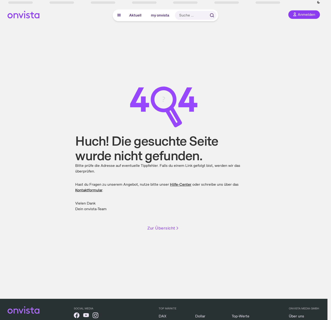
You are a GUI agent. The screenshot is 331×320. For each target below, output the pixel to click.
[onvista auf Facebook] (76, 316)
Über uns (296, 316)
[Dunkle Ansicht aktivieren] (318, 2)
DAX (162, 316)
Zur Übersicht (163, 228)
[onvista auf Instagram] (95, 316)
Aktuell (135, 15)
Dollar (200, 316)
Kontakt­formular (88, 190)
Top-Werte (240, 316)
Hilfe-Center (180, 184)
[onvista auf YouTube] (86, 316)
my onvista (160, 15)
